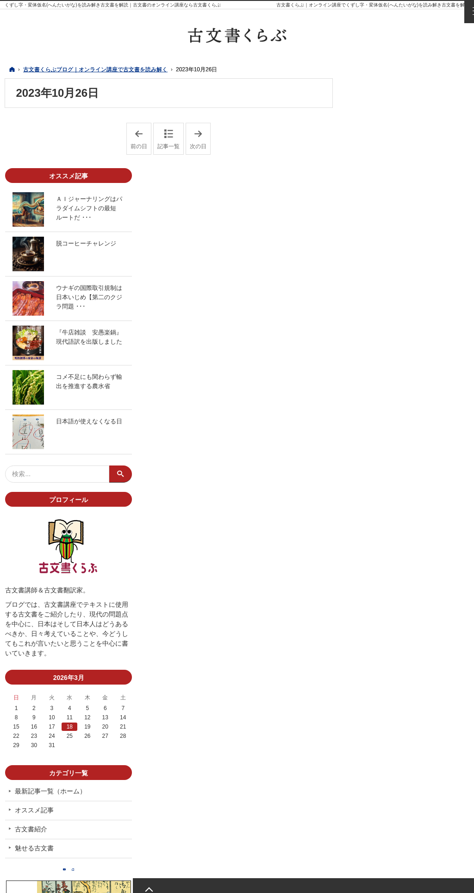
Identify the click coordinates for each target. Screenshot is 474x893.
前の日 (141, 139)
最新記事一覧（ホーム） (392, 701)
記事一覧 (168, 146)
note (417, 785)
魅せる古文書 (375, 758)
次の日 (200, 139)
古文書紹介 (372, 739)
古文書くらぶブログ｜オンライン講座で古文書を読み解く (154, 880)
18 (409, 637)
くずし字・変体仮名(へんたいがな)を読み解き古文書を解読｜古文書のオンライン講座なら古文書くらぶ (113, 4)
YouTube (398, 785)
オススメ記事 (375, 720)
